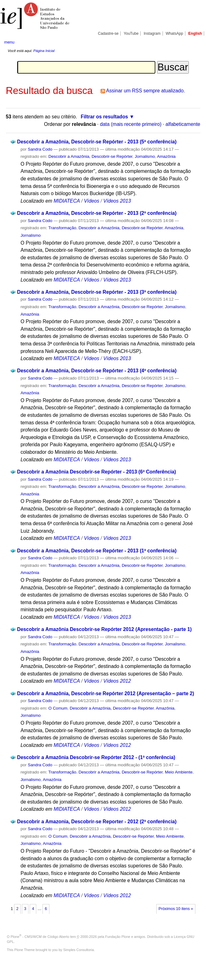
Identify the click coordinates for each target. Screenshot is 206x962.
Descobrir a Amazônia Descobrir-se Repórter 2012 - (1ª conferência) (96, 757)
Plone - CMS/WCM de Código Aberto (40, 937)
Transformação (62, 227)
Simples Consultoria (78, 950)
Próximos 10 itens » (175, 909)
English (195, 33)
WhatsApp (174, 33)
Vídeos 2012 (117, 681)
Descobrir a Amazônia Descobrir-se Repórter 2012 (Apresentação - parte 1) (104, 629)
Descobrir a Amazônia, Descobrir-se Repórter (90, 156)
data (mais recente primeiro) (131, 124)
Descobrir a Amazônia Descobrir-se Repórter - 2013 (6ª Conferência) (96, 471)
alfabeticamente (183, 124)
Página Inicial (43, 51)
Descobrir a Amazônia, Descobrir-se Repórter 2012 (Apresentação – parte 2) (105, 693)
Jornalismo (145, 156)
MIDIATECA (66, 201)
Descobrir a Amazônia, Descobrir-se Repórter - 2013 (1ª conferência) (97, 550)
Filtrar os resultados (104, 116)
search (191, 42)
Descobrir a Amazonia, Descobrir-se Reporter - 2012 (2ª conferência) (97, 821)
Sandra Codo (40, 149)
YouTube (131, 33)
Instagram (152, 33)
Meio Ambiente (179, 772)
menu (9, 42)
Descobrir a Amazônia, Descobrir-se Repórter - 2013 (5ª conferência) (97, 141)
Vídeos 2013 (117, 201)
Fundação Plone (117, 937)
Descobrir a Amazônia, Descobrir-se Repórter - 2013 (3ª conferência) (97, 292)
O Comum (58, 708)
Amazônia (166, 156)
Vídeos (91, 201)
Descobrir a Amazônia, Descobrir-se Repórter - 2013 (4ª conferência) (97, 370)
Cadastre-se (108, 33)
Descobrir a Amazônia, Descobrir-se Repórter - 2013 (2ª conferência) (97, 213)
